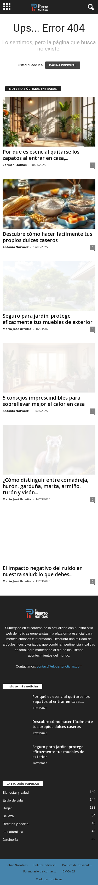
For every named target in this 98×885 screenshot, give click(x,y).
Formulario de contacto (39, 871)
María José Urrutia (17, 329)
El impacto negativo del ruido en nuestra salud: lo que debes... (43, 571)
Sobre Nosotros (16, 865)
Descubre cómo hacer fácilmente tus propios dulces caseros (47, 237)
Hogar (7, 808)
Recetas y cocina (15, 824)
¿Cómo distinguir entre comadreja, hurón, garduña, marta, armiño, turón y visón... (45, 486)
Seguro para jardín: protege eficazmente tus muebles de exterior (48, 319)
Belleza (8, 816)
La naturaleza (13, 832)
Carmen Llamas (15, 165)
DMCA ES (68, 871)
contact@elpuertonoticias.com (59, 666)
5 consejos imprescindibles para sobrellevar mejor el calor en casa (44, 400)
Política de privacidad (77, 865)
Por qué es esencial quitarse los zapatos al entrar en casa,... (41, 154)
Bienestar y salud (16, 792)
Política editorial (44, 865)
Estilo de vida (13, 800)
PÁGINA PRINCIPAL (62, 65)
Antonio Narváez (16, 247)
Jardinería (10, 840)
